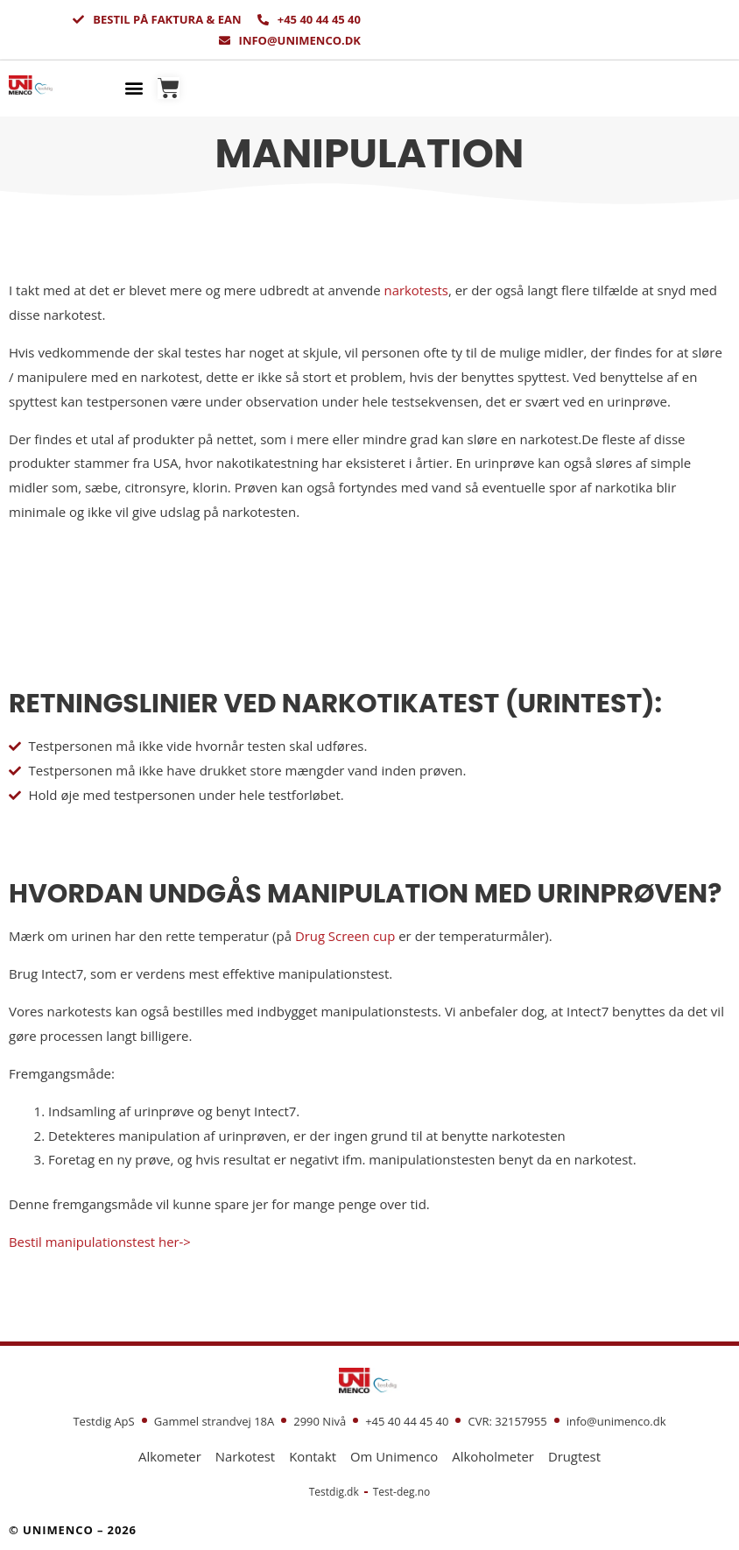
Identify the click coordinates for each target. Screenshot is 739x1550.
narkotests (416, 290)
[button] (134, 87)
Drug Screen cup (345, 936)
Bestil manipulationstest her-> (101, 1241)
